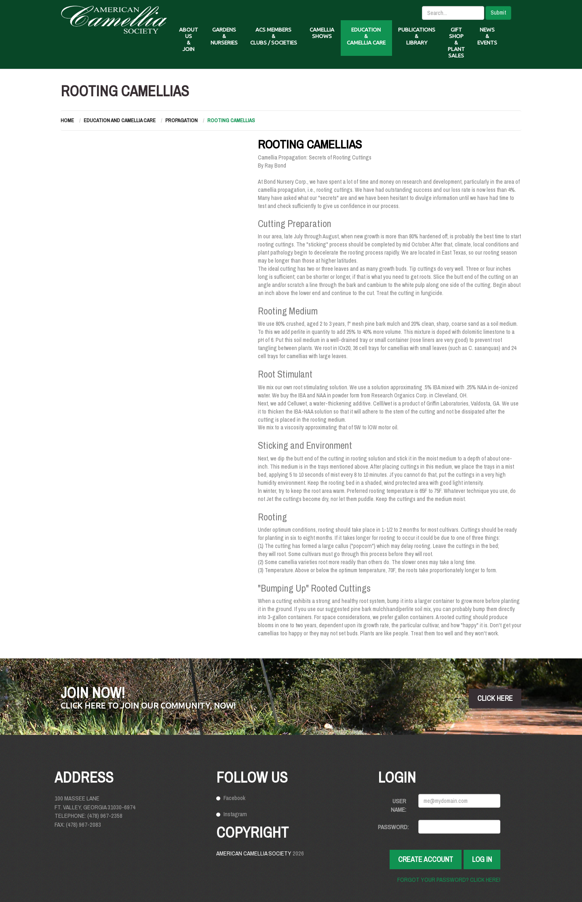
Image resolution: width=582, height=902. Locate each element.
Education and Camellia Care (120, 120)
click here (495, 698)
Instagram (235, 814)
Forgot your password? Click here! (448, 879)
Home (67, 120)
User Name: (398, 805)
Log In (482, 859)
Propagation (181, 120)
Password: (393, 827)
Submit (498, 12)
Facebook (234, 798)
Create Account (425, 859)
